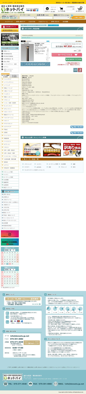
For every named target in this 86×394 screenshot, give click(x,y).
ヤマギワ (27, 167)
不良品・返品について (9, 215)
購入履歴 (53, 11)
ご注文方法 (6, 207)
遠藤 (74, 164)
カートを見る (61, 367)
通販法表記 (30, 367)
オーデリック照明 (53, 164)
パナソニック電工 (8, 172)
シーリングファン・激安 (10, 64)
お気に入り (53, 9)
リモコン (6, 147)
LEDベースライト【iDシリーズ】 (8, 70)
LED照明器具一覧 (8, 59)
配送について (6, 212)
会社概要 (5, 223)
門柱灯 (6, 129)
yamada (39, 167)
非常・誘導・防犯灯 (9, 150)
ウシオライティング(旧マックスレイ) (34, 170)
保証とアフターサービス (9, 220)
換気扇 (6, 162)
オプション (7, 144)
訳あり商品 (7, 61)
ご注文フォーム (7, 199)
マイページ (53, 7)
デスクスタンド (8, 123)
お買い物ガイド (22, 367)
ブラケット (7, 100)
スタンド (6, 120)
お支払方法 (6, 210)
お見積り (45, 367)
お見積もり (6, 197)
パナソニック (28, 164)
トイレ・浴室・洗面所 (10, 103)
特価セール (7, 51)
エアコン (6, 66)
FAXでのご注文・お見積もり (11, 202)
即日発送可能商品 (8, 56)
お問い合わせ (6, 194)
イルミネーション (9, 117)
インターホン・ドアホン (10, 156)
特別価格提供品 (8, 53)
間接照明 (6, 138)
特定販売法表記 (7, 225)
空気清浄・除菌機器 (9, 168)
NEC (74, 167)
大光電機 (63, 164)
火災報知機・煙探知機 (10, 159)
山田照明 (6, 185)
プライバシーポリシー (9, 228)
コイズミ (39, 164)
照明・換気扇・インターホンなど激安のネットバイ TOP (33, 25)
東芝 (50, 167)
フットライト (7, 135)
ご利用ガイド (6, 204)
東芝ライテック (8, 187)
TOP (9, 367)
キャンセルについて (8, 217)
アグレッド (64, 167)
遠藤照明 (6, 182)
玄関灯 (6, 132)
